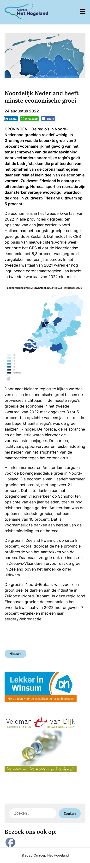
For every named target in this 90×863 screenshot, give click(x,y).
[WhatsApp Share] (29, 118)
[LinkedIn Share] (11, 118)
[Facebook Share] (48, 118)
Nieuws (15, 654)
